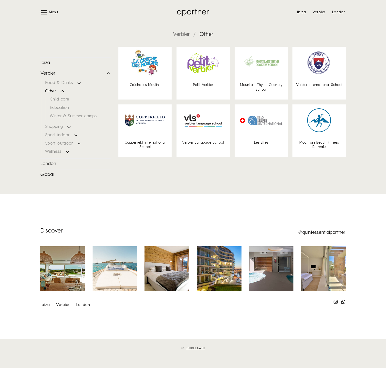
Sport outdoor (59, 143)
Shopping (54, 127)
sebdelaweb (195, 348)
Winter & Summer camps (73, 116)
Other (50, 91)
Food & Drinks (59, 83)
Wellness (53, 152)
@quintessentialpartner (322, 232)
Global (47, 174)
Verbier (318, 12)
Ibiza (301, 12)
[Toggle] (108, 73)
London (339, 12)
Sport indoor (57, 135)
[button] (49, 12)
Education (59, 108)
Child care (59, 99)
